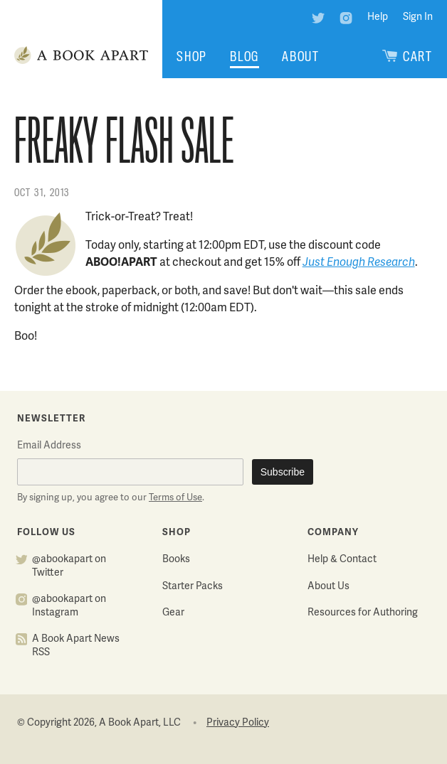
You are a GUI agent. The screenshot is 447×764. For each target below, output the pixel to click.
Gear (173, 613)
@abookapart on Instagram (69, 606)
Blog (244, 56)
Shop (192, 56)
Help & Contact (342, 560)
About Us (328, 587)
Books (176, 560)
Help (377, 17)
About (301, 56)
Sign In (418, 17)
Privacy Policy (237, 723)
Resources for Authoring (362, 613)
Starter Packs (192, 587)
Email (49, 446)
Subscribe (283, 472)
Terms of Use (175, 498)
